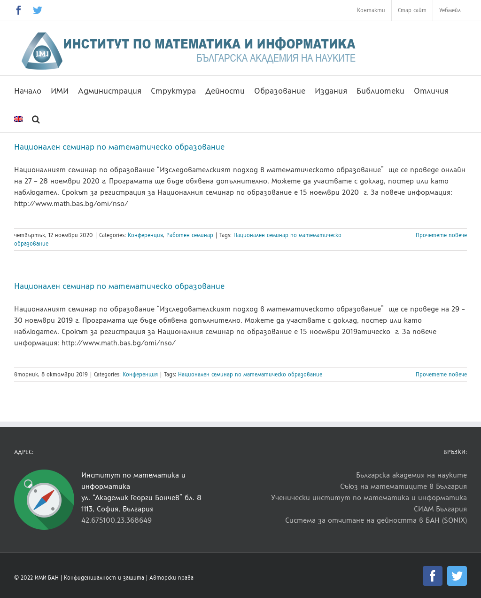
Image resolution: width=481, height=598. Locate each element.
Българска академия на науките (411, 474)
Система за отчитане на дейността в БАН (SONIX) (376, 520)
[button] (36, 118)
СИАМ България (440, 508)
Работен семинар (189, 235)
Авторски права (171, 577)
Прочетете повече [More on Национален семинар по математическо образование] (441, 235)
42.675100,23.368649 (116, 520)
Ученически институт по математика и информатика (369, 497)
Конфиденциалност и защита (104, 577)
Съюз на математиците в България (403, 486)
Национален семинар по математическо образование (119, 147)
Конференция (145, 235)
